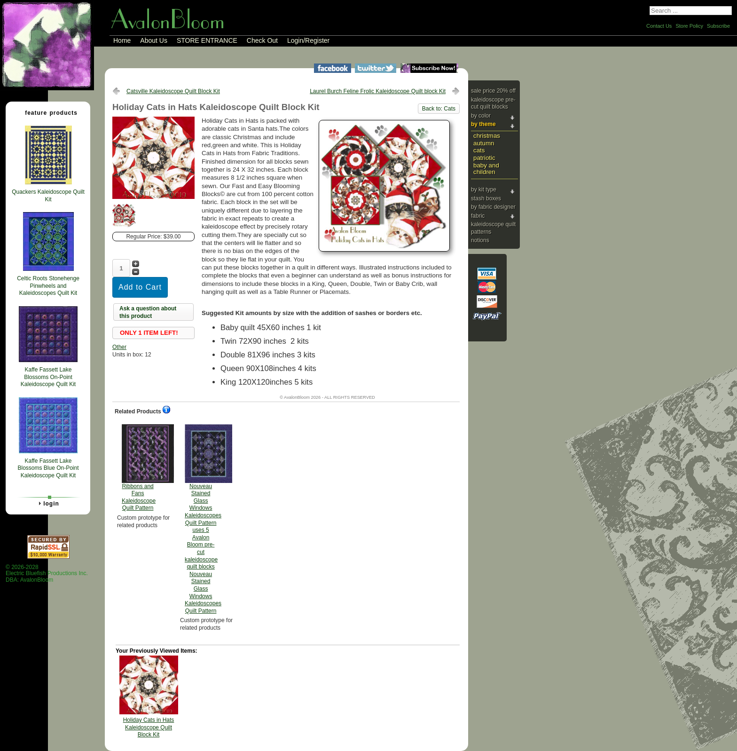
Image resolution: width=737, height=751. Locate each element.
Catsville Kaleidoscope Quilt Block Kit (173, 91)
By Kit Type (483, 189)
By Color (481, 115)
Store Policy (689, 26)
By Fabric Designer (493, 207)
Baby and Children (486, 169)
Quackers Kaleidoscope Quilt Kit (48, 196)
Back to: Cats (438, 108)
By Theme (483, 124)
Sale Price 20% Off (493, 90)
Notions (480, 240)
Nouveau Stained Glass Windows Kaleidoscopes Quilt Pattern (203, 519)
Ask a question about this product (147, 312)
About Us (153, 40)
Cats (479, 150)
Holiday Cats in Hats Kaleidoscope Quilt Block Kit (148, 727)
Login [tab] (47, 503)
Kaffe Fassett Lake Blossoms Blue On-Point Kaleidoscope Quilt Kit (47, 468)
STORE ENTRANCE (207, 40)
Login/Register (308, 40)
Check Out (262, 40)
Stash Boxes (486, 198)
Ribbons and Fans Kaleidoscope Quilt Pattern (139, 468)
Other (119, 347)
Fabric (478, 216)
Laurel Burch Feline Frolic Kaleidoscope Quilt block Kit (378, 91)
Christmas (486, 135)
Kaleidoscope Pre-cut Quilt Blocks (493, 103)
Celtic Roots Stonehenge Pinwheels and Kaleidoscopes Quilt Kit (48, 285)
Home (122, 40)
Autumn (483, 143)
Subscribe (718, 26)
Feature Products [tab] (47, 112)
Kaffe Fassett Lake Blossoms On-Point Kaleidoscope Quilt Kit (48, 376)
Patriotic (484, 157)
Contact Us (659, 26)
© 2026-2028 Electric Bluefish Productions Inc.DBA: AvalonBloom (47, 573)
